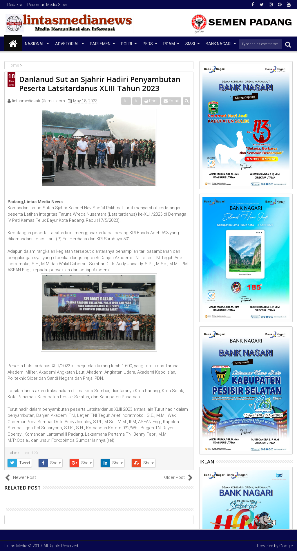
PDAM (169, 43)
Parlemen (100, 43)
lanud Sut (32, 452)
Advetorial (67, 43)
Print (150, 101)
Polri (126, 43)
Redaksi (14, 4)
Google (286, 545)
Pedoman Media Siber (47, 4)
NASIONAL (34, 43)
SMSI (190, 43)
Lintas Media (15, 545)
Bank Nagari (218, 43)
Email (171, 101)
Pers (148, 43)
